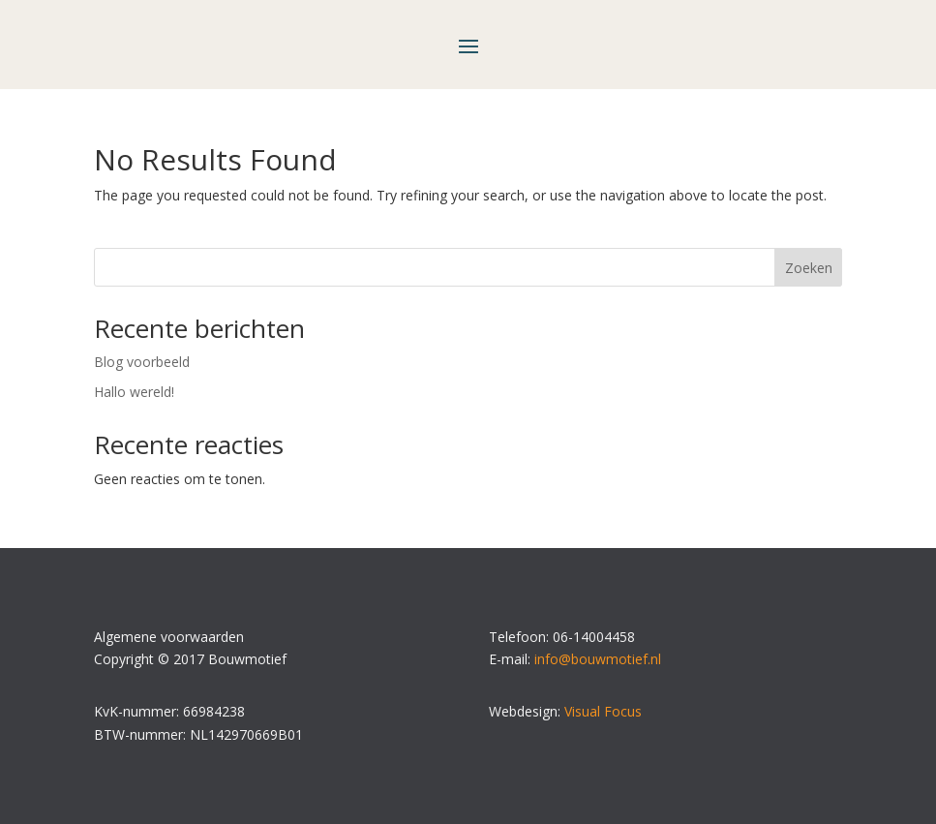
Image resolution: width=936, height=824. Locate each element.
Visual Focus (603, 711)
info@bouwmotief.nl (597, 659)
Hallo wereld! (134, 391)
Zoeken (808, 268)
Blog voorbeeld (142, 361)
